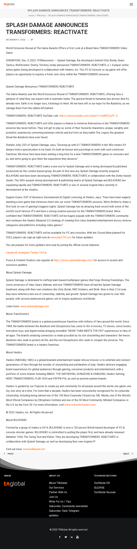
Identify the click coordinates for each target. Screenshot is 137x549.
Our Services (56, 487)
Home (31, 15)
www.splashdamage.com (34, 306)
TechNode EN (102, 483)
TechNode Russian (105, 492)
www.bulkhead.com (34, 449)
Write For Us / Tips (60, 501)
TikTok (43, 252)
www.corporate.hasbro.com (80, 404)
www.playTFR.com (60, 237)
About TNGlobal (58, 483)
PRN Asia (41, 15)
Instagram (24, 252)
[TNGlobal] (9, 4)
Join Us (53, 496)
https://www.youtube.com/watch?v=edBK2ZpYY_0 (88, 115)
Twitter (34, 252)
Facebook (11, 252)
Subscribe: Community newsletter (68, 506)
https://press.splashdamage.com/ (73, 260)
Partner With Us (58, 492)
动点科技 (99, 487)
